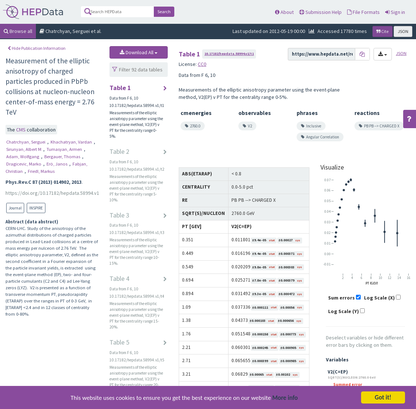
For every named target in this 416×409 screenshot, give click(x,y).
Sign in (395, 12)
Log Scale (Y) (343, 311)
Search (164, 11)
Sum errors (341, 297)
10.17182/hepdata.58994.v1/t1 (229, 53)
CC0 (202, 64)
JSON (403, 31)
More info (285, 402)
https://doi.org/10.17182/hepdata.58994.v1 (52, 193)
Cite (382, 31)
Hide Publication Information (37, 48)
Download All (138, 52)
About (284, 12)
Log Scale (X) (379, 297)
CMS (21, 129)
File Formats (363, 12)
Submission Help (320, 12)
